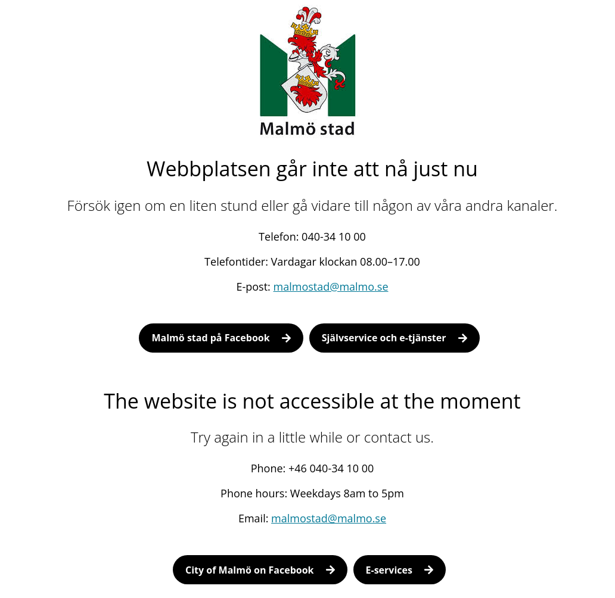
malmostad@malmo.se (331, 286)
